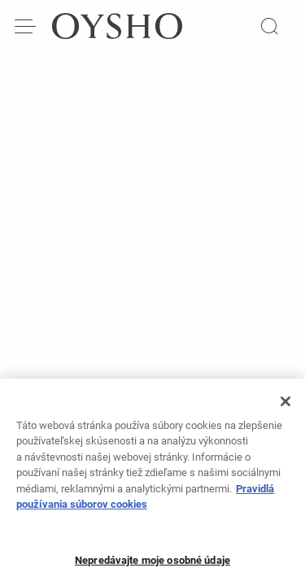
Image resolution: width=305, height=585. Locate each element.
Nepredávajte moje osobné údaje (152, 565)
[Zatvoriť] (285, 406)
